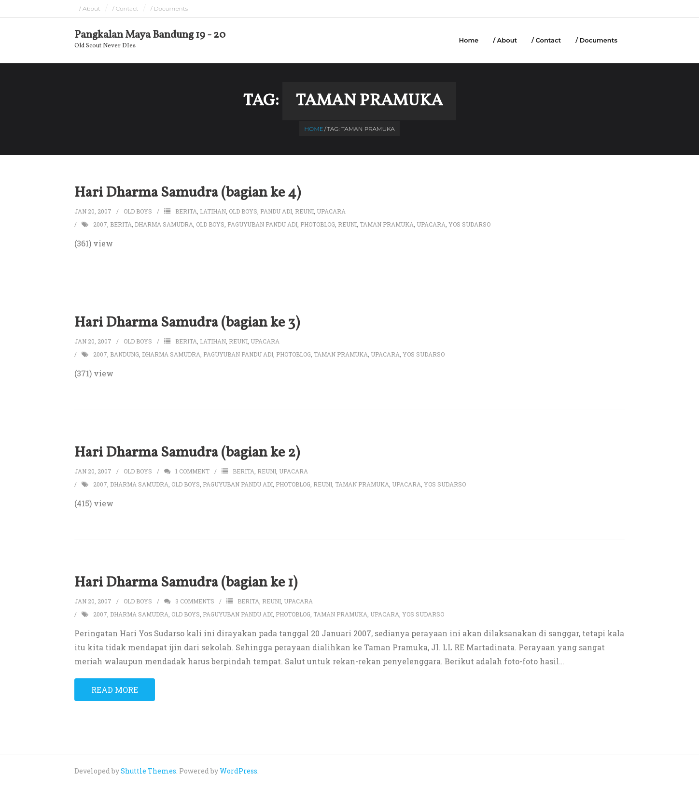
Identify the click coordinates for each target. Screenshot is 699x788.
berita (186, 212)
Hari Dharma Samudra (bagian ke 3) (187, 324)
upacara (331, 212)
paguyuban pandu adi (262, 225)
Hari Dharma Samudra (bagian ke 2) (187, 454)
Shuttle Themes (148, 772)
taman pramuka (387, 225)
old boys (243, 212)
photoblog (317, 225)
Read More (114, 691)
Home (468, 40)
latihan (213, 212)
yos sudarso (469, 225)
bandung (124, 355)
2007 (100, 225)
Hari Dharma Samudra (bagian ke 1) (185, 583)
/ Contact (125, 8)
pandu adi (276, 212)
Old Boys (138, 212)
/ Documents (169, 8)
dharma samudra (164, 225)
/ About (89, 8)
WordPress (238, 772)
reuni (304, 212)
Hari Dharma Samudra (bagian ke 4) (187, 194)
